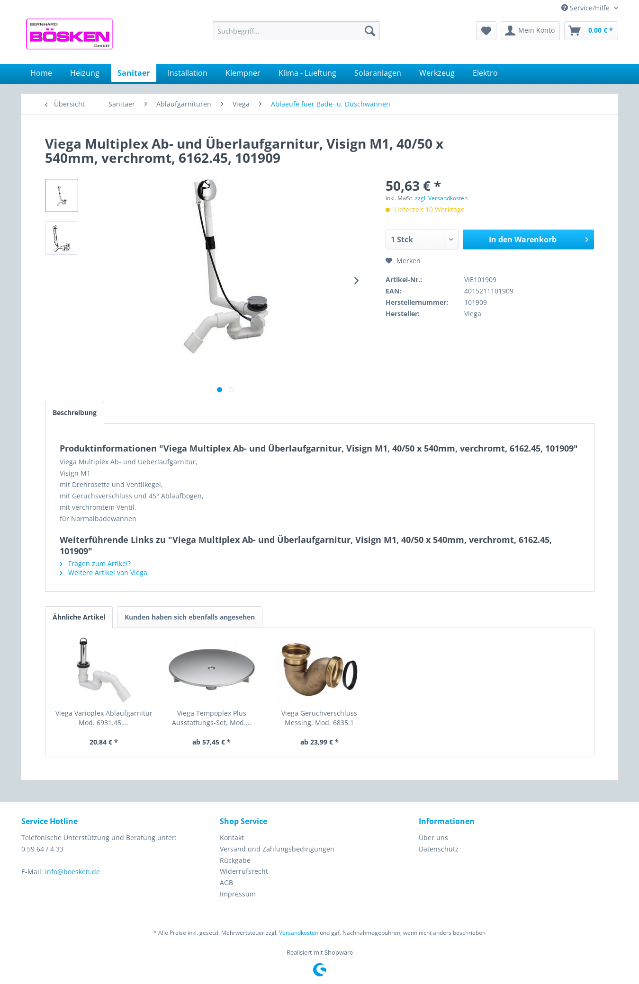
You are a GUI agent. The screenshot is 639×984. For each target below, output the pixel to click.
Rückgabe (235, 860)
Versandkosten (298, 933)
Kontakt (232, 837)
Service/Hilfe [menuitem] (586, 7)
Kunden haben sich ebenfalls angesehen (190, 616)
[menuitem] (296, 30)
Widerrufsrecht (244, 871)
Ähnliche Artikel (79, 616)
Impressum (238, 893)
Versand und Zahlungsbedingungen (277, 848)
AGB (226, 882)
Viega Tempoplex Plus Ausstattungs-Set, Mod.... (212, 718)
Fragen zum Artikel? (95, 563)
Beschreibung (75, 412)
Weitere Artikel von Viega (103, 572)
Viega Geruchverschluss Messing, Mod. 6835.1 (319, 718)
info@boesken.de (72, 871)
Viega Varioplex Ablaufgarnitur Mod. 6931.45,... (104, 718)
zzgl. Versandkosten (441, 198)
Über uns (433, 837)
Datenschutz (439, 848)
